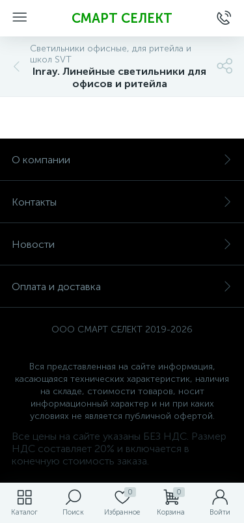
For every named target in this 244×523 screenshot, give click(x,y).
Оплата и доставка (122, 286)
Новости (122, 244)
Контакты (122, 202)
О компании (122, 160)
